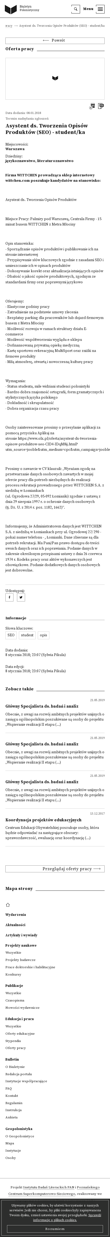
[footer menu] (8, 905)
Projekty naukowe (21, 945)
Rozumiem (55, 1229)
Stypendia (13, 1041)
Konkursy (13, 974)
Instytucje (13, 1150)
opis (43, 635)
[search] (75, 9)
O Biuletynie (15, 1067)
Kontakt (11, 1096)
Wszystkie (13, 952)
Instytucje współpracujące (26, 1081)
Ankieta (11, 1117)
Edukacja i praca (19, 1019)
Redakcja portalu (18, 1074)
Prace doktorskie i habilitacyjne (30, 967)
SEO (11, 635)
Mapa (9, 1143)
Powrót (58, 40)
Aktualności (15, 925)
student (27, 635)
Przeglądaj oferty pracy (67, 869)
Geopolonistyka (18, 1129)
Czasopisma (14, 1000)
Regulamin (13, 1103)
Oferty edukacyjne (20, 1033)
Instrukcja (13, 1110)
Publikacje (14, 986)
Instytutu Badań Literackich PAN (48, 1187)
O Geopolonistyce (19, 1136)
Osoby (10, 1158)
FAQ (8, 1088)
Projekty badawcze (20, 960)
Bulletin (12, 1059)
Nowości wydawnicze (22, 1008)
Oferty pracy (15, 1048)
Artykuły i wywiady (21, 935)
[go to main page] (23, 10)
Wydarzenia (15, 915)
